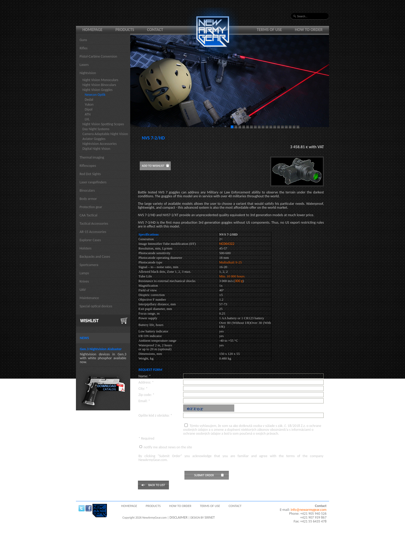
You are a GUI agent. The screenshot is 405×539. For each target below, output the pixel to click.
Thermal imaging (92, 157)
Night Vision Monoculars (100, 80)
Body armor (88, 199)
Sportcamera (89, 265)
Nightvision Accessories (99, 144)
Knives (84, 281)
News (84, 338)
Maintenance (89, 298)
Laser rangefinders (93, 182)
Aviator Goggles (93, 139)
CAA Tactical (88, 215)
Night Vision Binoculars (99, 85)
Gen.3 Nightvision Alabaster (101, 349)
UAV (83, 290)
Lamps (84, 273)
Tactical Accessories (94, 223)
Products (124, 29)
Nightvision (88, 73)
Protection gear (91, 207)
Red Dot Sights (90, 174)
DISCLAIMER (178, 517)
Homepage (92, 29)
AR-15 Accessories (93, 232)
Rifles (84, 48)
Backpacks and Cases (95, 257)
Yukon (89, 104)
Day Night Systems (95, 129)
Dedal (89, 99)
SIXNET (210, 517)
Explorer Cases (90, 240)
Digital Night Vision (96, 148)
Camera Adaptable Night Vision (105, 134)
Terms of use (269, 29)
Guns (83, 40)
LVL (87, 119)
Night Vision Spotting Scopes (103, 124)
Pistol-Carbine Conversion (98, 56)
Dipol (88, 109)
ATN (88, 114)
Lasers (84, 65)
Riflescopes (88, 166)
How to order (309, 29)
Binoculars (87, 190)
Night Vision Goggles (97, 90)
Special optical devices (96, 306)
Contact (155, 29)
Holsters (85, 248)
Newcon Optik (95, 94)
